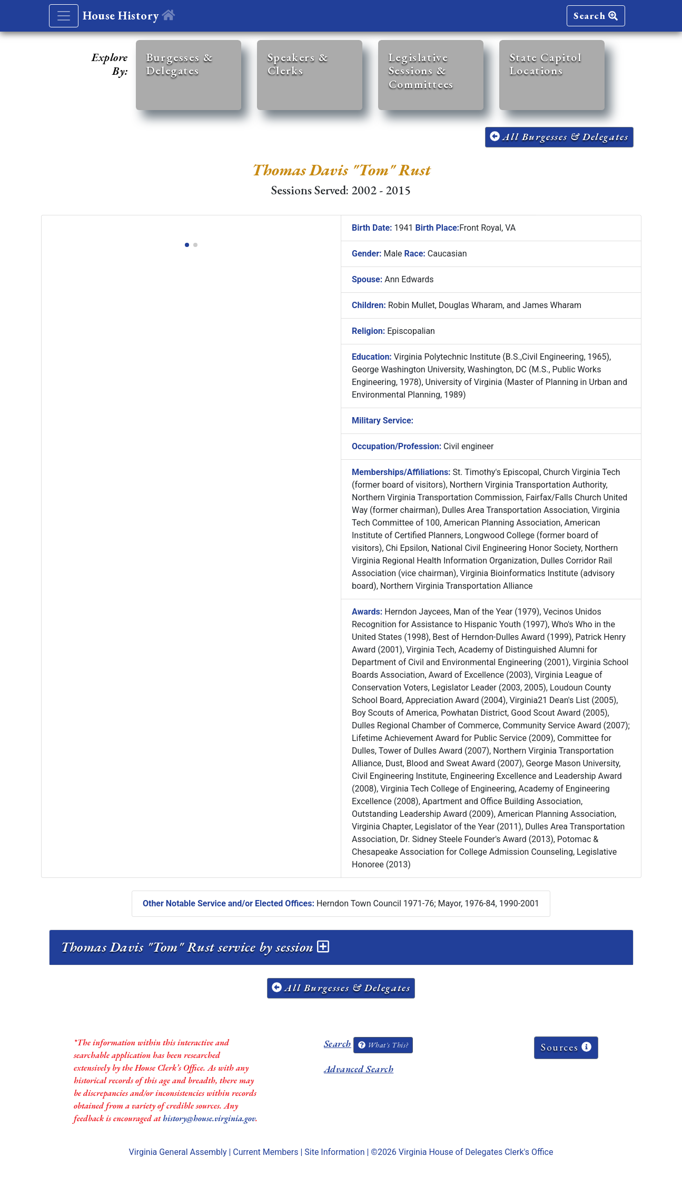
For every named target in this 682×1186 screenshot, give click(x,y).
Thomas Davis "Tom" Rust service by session (195, 947)
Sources (566, 1047)
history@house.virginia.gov (209, 1118)
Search (596, 15)
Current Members (265, 1152)
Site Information (334, 1152)
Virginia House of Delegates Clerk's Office (476, 1152)
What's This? (383, 1045)
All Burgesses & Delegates (559, 136)
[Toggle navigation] (63, 15)
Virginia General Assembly (178, 1152)
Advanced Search (358, 1069)
